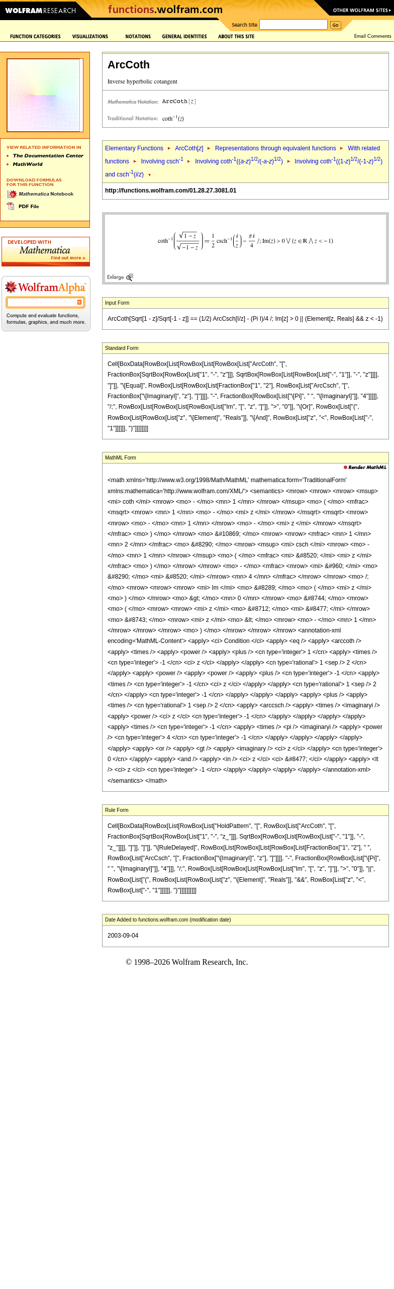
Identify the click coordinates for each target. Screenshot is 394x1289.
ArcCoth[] (189, 148)
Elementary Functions (134, 148)
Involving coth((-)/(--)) (239, 161)
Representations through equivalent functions (275, 148)
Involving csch (162, 161)
